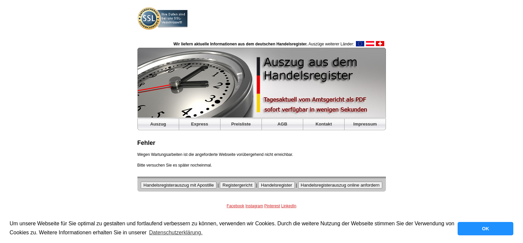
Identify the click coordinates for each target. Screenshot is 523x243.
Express (199, 124)
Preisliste (241, 124)
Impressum (365, 124)
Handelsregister (276, 185)
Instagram (254, 206)
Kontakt (324, 124)
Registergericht (237, 185)
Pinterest (272, 206)
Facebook (235, 206)
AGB (282, 124)
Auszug (158, 124)
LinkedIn (288, 206)
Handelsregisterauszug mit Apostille (178, 185)
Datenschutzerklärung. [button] (175, 232)
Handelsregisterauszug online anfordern (340, 185)
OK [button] (485, 228)
